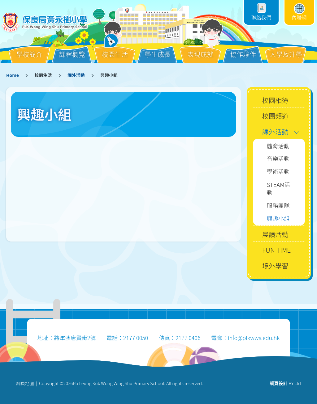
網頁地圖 (25, 383)
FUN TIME (276, 250)
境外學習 (275, 265)
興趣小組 (278, 218)
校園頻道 (275, 115)
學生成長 (158, 49)
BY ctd (285, 383)
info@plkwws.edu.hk (254, 338)
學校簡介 (29, 49)
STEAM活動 (278, 188)
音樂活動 (278, 158)
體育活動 (278, 146)
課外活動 (76, 75)
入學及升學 (286, 49)
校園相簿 (275, 100)
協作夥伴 (243, 49)
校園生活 (115, 49)
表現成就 (200, 49)
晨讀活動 (275, 234)
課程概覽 (72, 49)
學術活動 (278, 171)
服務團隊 (278, 205)
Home (12, 75)
